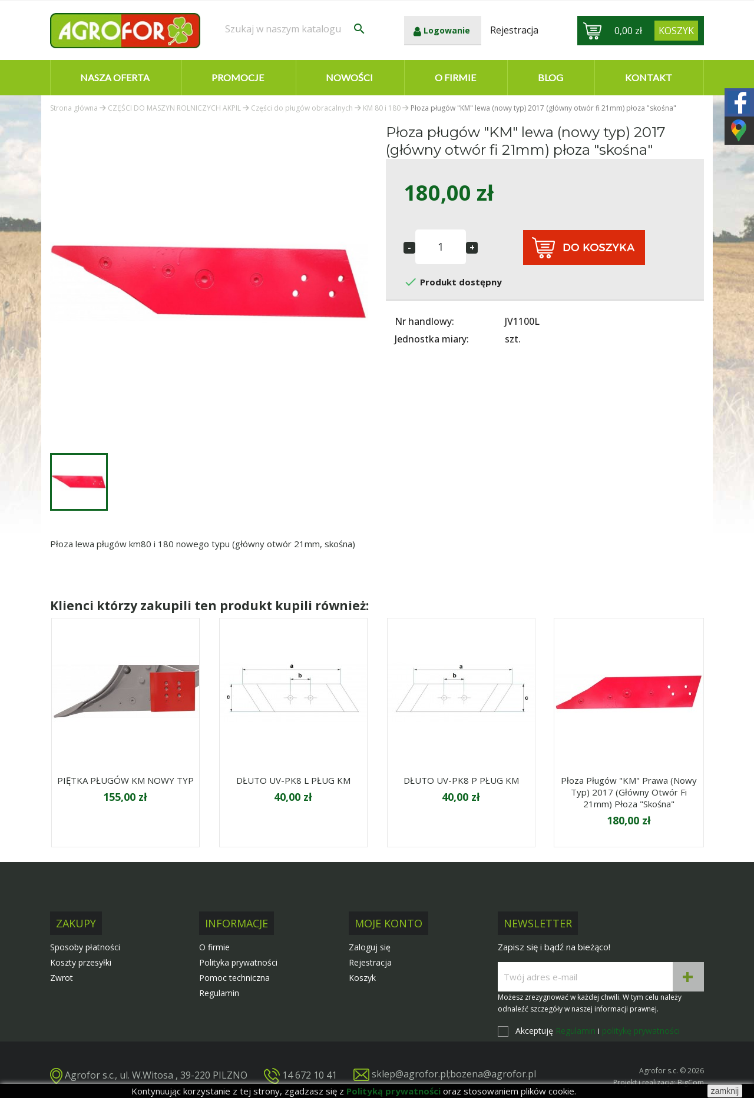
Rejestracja (370, 962)
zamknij (725, 1091)
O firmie (455, 77)
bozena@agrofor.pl (493, 1073)
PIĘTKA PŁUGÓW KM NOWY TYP (125, 780)
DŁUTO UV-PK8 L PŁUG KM (293, 780)
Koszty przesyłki (80, 962)
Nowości (349, 77)
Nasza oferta (115, 77)
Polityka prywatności (238, 962)
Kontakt (648, 77)
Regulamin (219, 993)
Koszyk (362, 977)
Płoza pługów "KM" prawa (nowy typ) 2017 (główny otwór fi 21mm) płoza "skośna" (629, 792)
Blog (550, 77)
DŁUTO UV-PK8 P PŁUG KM (461, 780)
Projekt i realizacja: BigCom (658, 1082)
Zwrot (61, 977)
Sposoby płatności (85, 947)
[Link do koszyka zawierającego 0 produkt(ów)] (676, 31)
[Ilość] (440, 246)
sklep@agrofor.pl (410, 1073)
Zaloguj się (370, 947)
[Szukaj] (295, 29)
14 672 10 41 (309, 1075)
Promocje (237, 77)
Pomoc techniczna (234, 977)
